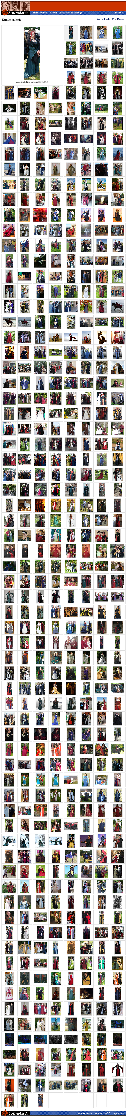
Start (35, 12)
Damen (43, 12)
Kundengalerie (85, 1113)
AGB (107, 1113)
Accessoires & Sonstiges (71, 12)
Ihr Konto (118, 12)
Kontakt (99, 1113)
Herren (53, 12)
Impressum (118, 1113)
